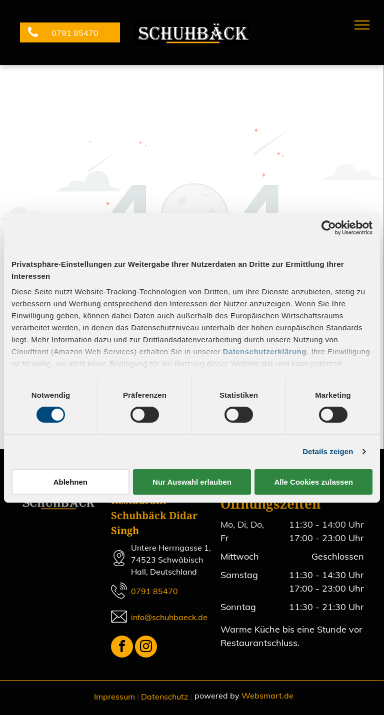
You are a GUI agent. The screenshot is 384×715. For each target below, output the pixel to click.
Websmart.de (268, 696)
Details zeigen (327, 451)
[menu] (362, 25)
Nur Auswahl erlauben (192, 482)
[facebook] (122, 648)
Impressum (114, 697)
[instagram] (146, 648)
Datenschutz (164, 697)
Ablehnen (71, 482)
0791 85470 (154, 591)
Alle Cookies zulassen (313, 482)
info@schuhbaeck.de (169, 617)
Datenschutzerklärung (265, 351)
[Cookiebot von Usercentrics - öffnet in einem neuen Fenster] (328, 227)
